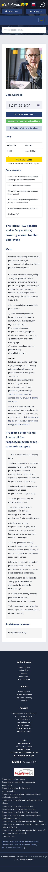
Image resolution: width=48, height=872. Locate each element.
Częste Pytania (24, 691)
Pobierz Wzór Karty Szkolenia (24, 128)
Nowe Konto (12, 11)
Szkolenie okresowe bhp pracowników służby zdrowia (23, 821)
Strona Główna (24, 667)
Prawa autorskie (26, 860)
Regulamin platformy (24, 697)
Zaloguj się (36, 11)
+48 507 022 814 (24, 743)
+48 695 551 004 (24, 749)
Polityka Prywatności (24, 695)
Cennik (24, 673)
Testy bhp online (8, 836)
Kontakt (24, 701)
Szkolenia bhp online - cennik (13, 779)
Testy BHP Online (24, 679)
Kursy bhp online (8, 791)
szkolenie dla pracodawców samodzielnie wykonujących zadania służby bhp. (23, 398)
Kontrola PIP (24, 676)
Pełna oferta (24, 670)
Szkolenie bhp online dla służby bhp (16, 788)
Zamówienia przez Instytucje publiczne (24, 121)
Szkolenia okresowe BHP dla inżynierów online (20, 812)
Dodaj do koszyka (24, 114)
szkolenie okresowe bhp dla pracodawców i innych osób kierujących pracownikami (23, 421)
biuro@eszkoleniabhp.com (26, 752)
